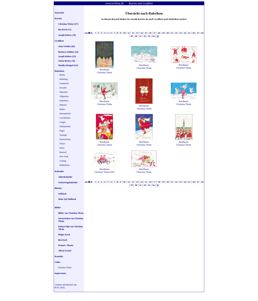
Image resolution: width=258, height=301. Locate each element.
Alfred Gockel (64, 250)
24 (185, 33)
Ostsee (62, 143)
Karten (58, 18)
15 (146, 33)
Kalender (59, 171)
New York (63, 156)
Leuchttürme (64, 118)
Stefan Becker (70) (66, 61)
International (64, 113)
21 (172, 33)
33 (149, 36)
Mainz (62, 109)
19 (163, 33)
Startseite (59, 12)
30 (136, 36)
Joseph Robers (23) (67, 56)
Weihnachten (65, 126)
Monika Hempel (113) (68, 65)
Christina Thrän (64, 267)
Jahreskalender (65, 177)
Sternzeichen (65, 139)
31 (140, 36)
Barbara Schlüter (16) (68, 52)
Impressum (60, 273)
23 (180, 33)
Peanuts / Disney (65, 245)
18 (159, 33)
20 (167, 33)
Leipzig (62, 161)
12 (133, 33)
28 (202, 33)
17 (154, 33)
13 (137, 33)
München (63, 92)
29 (131, 36)
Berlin (62, 75)
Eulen (61, 148)
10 (124, 33)
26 (193, 33)
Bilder (58, 207)
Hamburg (63, 79)
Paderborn (63, 100)
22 (176, 33)
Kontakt (59, 256)
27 (198, 33)
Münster (63, 105)
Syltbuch (62, 193)
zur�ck (89, 33)
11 (129, 33)
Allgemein (64, 96)
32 (145, 36)
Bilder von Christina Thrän (70, 213)
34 (153, 36)
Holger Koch (64, 234)
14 (141, 33)
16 (150, 33)
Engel (61, 130)
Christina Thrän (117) (68, 24)
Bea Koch (62, 240)
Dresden (63, 87)
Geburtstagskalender (68, 182)
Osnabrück (64, 83)
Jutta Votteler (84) (66, 46)
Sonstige (63, 135)
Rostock (62, 152)
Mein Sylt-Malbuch (67, 199)
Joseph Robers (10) (67, 35)
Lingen (62, 122)
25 (189, 33)
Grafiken (59, 40)
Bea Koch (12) (64, 29)
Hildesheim (64, 165)
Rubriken (59, 71)
